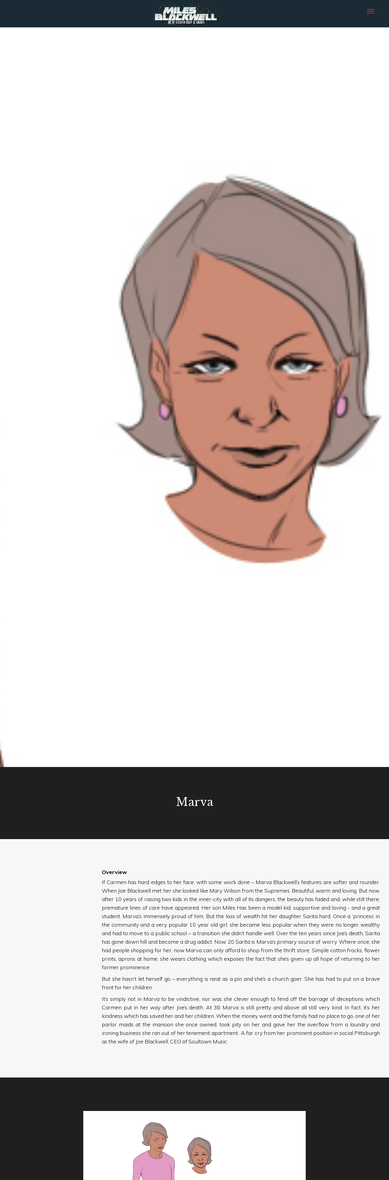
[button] (371, 10)
